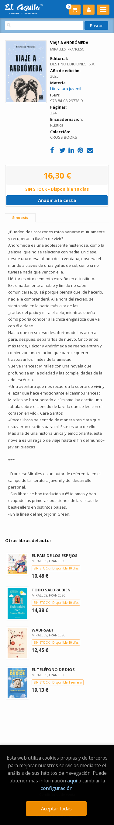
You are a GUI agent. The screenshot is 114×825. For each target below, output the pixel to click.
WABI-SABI (42, 630)
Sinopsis (20, 217)
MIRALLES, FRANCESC (67, 49)
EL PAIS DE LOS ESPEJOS (55, 555)
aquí (72, 780)
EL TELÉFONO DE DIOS (53, 669)
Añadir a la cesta (57, 200)
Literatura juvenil (65, 88)
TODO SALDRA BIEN (51, 590)
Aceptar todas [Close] (56, 808)
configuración (56, 788)
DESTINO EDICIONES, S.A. (72, 64)
